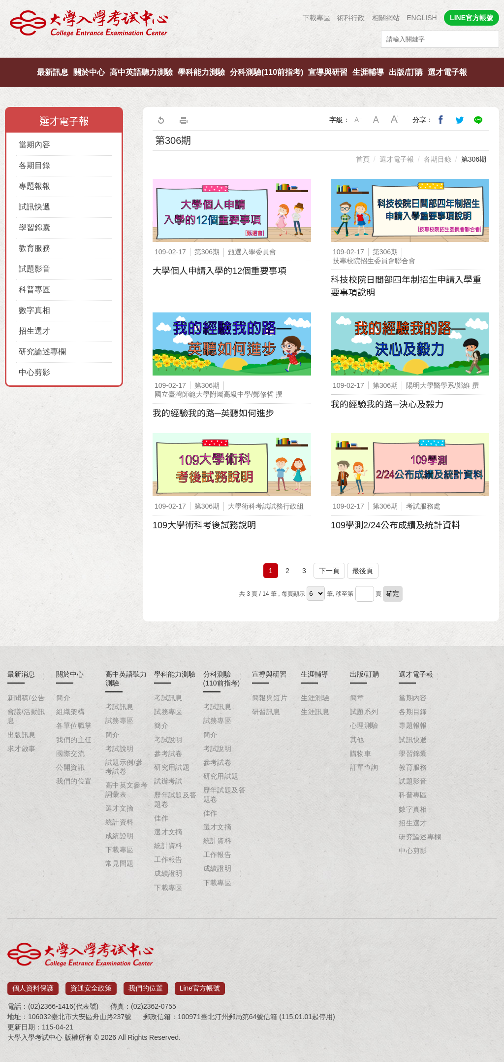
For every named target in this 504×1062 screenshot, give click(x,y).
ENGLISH (422, 18)
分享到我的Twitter (460, 120)
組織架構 (70, 712)
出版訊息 (21, 735)
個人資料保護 (33, 986)
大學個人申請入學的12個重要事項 (219, 271)
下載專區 (316, 18)
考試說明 (119, 749)
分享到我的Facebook (441, 120)
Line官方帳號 (200, 986)
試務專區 (119, 720)
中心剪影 (34, 372)
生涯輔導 (368, 72)
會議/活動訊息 (26, 716)
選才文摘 (119, 808)
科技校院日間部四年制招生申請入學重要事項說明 (406, 286)
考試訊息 (119, 707)
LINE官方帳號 (471, 18)
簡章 (357, 698)
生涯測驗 (315, 698)
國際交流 (70, 753)
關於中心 (89, 72)
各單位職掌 (74, 725)
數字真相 (34, 310)
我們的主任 (74, 740)
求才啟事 (21, 749)
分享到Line (478, 120)
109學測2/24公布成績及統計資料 (395, 525)
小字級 (358, 120)
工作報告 (168, 859)
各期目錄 (34, 165)
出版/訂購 (405, 72)
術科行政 (351, 18)
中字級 (376, 120)
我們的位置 (74, 781)
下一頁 (329, 571)
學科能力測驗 (201, 72)
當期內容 (34, 144)
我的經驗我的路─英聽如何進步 (213, 413)
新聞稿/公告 (26, 698)
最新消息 (21, 674)
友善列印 (183, 120)
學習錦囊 (34, 227)
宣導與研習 (327, 72)
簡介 (63, 698)
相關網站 (386, 18)
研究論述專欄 (42, 351)
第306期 (473, 159)
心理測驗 (364, 725)
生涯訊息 (315, 712)
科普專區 (34, 289)
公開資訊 (70, 767)
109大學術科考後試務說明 (204, 525)
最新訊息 (52, 72)
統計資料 (119, 822)
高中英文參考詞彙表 (126, 789)
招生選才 (34, 331)
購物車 (360, 753)
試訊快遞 (34, 207)
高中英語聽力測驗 (141, 72)
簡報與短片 (269, 698)
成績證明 (119, 836)
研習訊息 (266, 712)
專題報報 (34, 186)
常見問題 (119, 863)
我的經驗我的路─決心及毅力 (387, 405)
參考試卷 (168, 753)
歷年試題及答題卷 (175, 799)
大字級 (395, 120)
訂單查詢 (364, 767)
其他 (357, 740)
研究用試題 (171, 767)
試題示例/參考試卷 (124, 766)
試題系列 (364, 712)
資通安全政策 (91, 986)
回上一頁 (160, 120)
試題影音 (34, 269)
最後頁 (362, 571)
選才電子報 (447, 72)
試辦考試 (168, 781)
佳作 (161, 818)
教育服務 (34, 248)
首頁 (363, 159)
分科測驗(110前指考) (266, 72)
